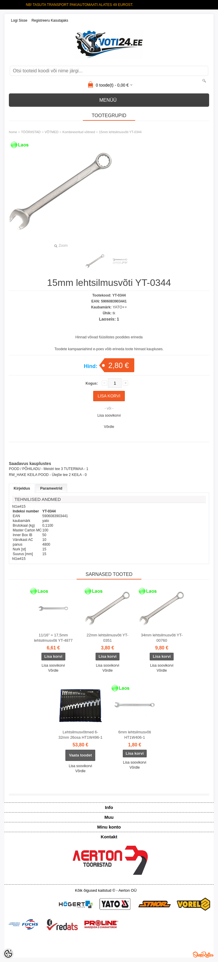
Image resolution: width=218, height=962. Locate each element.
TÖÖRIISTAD (31, 132)
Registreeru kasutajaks (49, 20)
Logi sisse (19, 20)
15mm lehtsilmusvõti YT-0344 (120, 132)
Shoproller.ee (203, 955)
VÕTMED (52, 132)
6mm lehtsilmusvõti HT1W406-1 (134, 735)
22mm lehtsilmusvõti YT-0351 (107, 638)
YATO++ (120, 307)
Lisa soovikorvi (109, 415)
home (13, 132)
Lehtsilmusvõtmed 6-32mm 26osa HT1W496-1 (80, 735)
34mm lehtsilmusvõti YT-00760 (162, 638)
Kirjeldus (22, 488)
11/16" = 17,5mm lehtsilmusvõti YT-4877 (53, 638)
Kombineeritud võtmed (78, 132)
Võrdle (109, 427)
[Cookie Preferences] (8, 953)
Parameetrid (51, 488)
